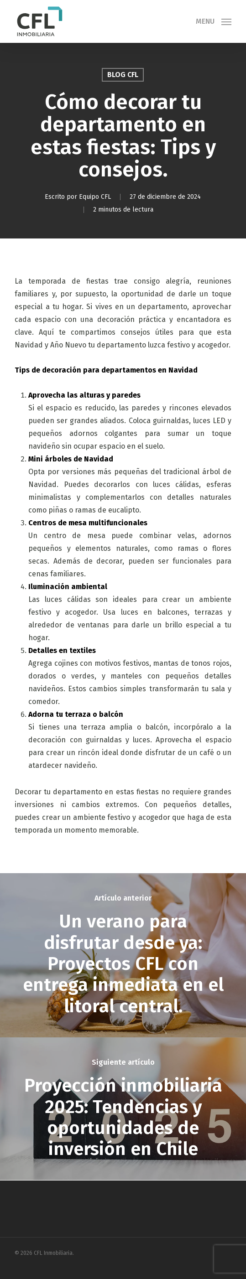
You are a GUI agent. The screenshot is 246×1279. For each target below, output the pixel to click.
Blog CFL (122, 74)
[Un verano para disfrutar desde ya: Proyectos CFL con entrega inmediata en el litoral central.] (123, 955)
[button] (213, 21)
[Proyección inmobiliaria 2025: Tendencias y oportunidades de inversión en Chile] (123, 1109)
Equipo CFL (95, 197)
